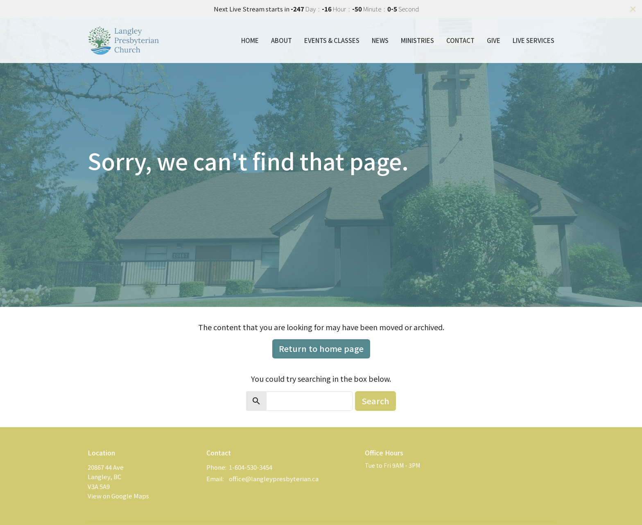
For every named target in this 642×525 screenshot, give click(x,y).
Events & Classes (331, 40)
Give (493, 40)
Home (250, 40)
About (281, 40)
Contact (460, 40)
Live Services (533, 40)
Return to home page (321, 348)
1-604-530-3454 (250, 467)
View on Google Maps (118, 495)
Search (375, 401)
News (380, 40)
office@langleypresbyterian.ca (274, 478)
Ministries (417, 40)
